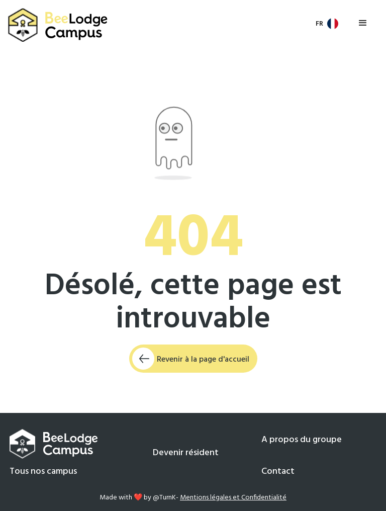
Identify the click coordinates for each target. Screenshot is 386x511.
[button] (328, 23)
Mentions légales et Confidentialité (233, 497)
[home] (58, 25)
